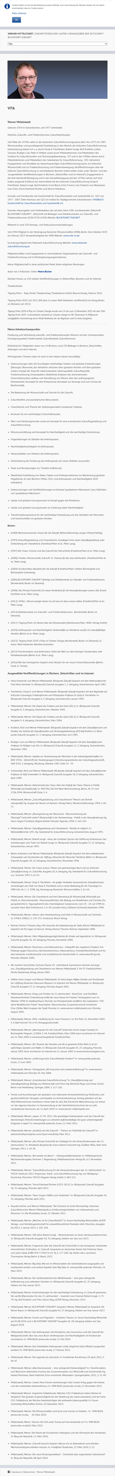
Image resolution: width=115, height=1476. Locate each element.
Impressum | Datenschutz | (24, 1472)
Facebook (9, 1471)
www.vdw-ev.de (71, 235)
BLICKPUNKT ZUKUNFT (68, 217)
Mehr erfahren (19, 13)
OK (16, 19)
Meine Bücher (45, 271)
